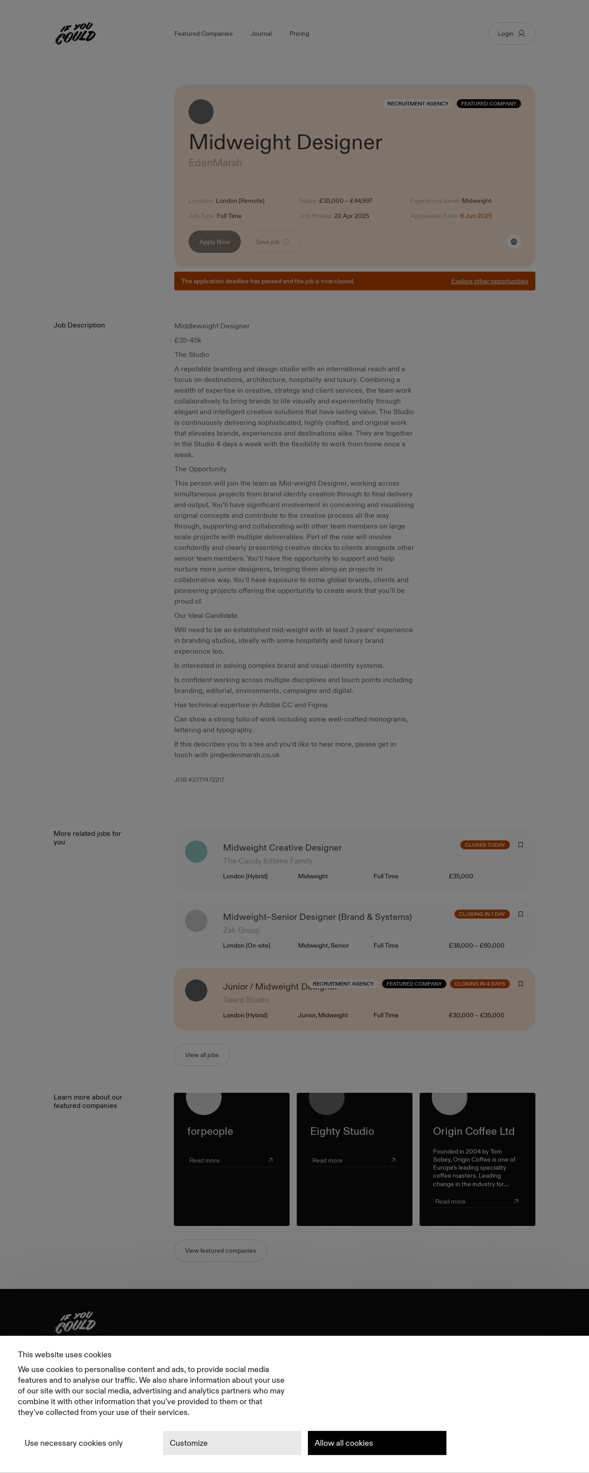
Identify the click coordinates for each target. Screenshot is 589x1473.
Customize (189, 1443)
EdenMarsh (216, 162)
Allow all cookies (344, 1443)
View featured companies (220, 1250)
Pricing (299, 33)
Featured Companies (203, 33)
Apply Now (214, 242)
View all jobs (202, 1055)
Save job (273, 242)
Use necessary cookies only (74, 1443)
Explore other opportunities (489, 281)
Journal (261, 33)
